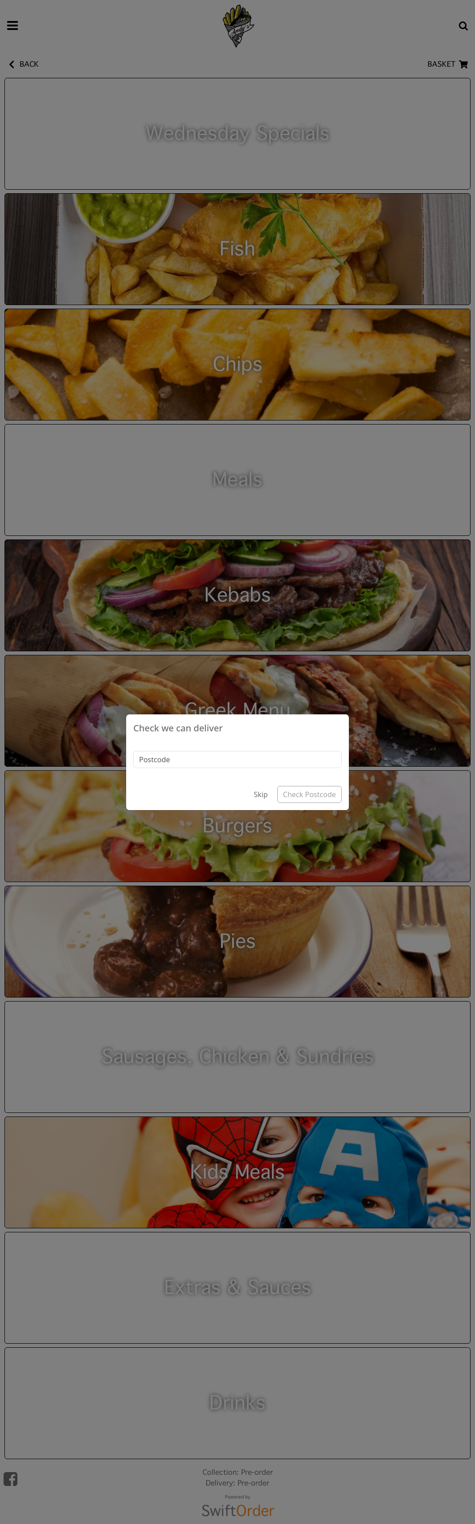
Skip (260, 794)
